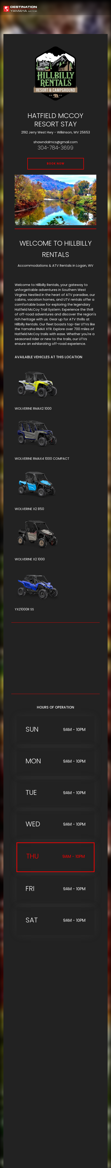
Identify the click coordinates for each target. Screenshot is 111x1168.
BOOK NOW (55, 163)
